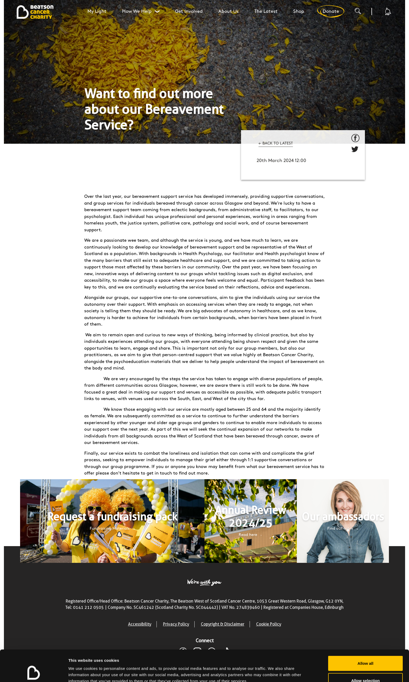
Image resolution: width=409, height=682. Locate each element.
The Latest (266, 11)
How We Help (141, 11)
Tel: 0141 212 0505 (84, 607)
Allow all (366, 634)
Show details (274, 668)
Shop (298, 11)
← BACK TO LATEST (275, 143)
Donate (330, 11)
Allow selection (365, 651)
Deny (365, 668)
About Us (228, 11)
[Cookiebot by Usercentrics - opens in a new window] (34, 672)
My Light (96, 11)
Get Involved (189, 11)
